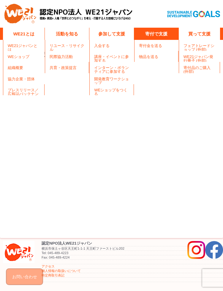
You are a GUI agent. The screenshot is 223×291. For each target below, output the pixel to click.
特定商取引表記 (53, 275)
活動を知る (67, 33)
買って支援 (199, 33)
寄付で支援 (156, 33)
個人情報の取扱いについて (61, 271)
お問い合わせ (24, 276)
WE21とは (23, 33)
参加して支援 (111, 33)
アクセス (48, 266)
